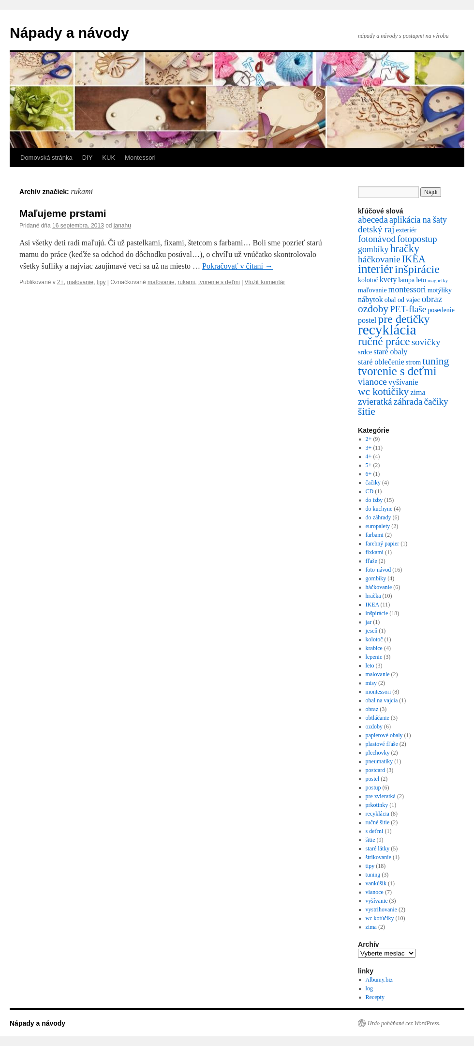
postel (373, 778)
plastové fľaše (382, 744)
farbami (375, 534)
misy (371, 683)
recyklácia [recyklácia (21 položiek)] (387, 329)
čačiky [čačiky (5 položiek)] (436, 401)
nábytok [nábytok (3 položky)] (370, 299)
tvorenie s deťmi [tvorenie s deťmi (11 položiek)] (397, 371)
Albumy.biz (379, 979)
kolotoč (374, 639)
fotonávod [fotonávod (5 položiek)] (377, 239)
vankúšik (376, 883)
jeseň (372, 630)
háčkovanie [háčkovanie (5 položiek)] (379, 259)
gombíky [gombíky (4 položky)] (373, 249)
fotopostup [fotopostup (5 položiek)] (417, 239)
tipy (101, 282)
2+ (60, 282)
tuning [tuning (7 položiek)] (435, 361)
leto (370, 665)
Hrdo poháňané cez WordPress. (404, 1023)
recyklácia (377, 813)
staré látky (378, 848)
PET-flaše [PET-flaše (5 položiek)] (408, 309)
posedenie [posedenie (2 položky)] (441, 310)
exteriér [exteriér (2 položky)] (406, 230)
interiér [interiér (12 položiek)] (375, 268)
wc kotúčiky (380, 918)
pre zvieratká (381, 796)
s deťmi (375, 831)
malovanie (80, 282)
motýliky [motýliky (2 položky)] (440, 290)
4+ (369, 456)
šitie (370, 839)
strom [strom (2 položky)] (413, 362)
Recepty (375, 997)
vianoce (375, 892)
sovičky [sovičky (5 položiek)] (426, 342)
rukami (186, 282)
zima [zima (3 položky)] (417, 392)
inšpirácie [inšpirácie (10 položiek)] (417, 269)
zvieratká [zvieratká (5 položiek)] (375, 401)
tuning (373, 874)
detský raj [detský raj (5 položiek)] (376, 229)
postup (373, 787)
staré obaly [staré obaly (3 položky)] (390, 352)
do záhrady (378, 517)
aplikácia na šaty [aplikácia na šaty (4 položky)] (418, 220)
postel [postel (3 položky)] (367, 320)
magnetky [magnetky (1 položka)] (438, 280)
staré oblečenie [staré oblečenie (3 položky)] (381, 362)
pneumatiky (379, 761)
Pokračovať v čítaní (237, 266)
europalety (378, 526)
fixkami (375, 552)
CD (370, 491)
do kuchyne (379, 508)
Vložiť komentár (265, 282)
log (369, 988)
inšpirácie (377, 613)
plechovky (378, 752)
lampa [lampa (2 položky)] (406, 280)
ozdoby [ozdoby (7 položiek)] (373, 309)
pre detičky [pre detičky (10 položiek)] (404, 319)
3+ (369, 447)
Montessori (140, 157)
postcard (375, 770)
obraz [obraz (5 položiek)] (432, 299)
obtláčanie (377, 717)
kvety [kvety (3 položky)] (388, 279)
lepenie (374, 656)
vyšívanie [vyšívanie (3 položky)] (403, 382)
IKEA (372, 604)
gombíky (376, 578)
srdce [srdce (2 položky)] (365, 352)
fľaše (371, 561)
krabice (374, 648)
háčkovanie (379, 587)
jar (369, 622)
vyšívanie (377, 900)
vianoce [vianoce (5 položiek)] (372, 382)
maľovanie (161, 282)
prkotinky (377, 805)
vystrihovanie (381, 909)
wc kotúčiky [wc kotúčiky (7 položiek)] (383, 391)
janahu (122, 225)
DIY (87, 157)
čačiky (373, 482)
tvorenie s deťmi (219, 282)
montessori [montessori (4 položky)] (407, 289)
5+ (369, 465)
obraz (372, 709)
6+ (369, 473)
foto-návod (378, 569)
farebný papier (383, 543)
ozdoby (374, 726)
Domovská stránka (46, 157)
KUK (108, 157)
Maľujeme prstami (62, 213)
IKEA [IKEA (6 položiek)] (414, 259)
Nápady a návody (69, 33)
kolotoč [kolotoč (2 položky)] (368, 280)
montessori (378, 691)
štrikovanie (378, 857)
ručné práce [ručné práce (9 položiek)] (384, 341)
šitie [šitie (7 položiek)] (366, 411)
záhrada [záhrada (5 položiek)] (408, 401)
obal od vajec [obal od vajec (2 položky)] (402, 299)
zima (371, 927)
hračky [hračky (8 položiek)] (404, 249)
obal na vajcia (382, 700)
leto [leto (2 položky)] (421, 280)
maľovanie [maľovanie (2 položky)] (372, 290)
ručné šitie (378, 822)
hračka (373, 595)
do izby (374, 500)
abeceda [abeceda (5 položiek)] (373, 219)
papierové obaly (384, 735)
